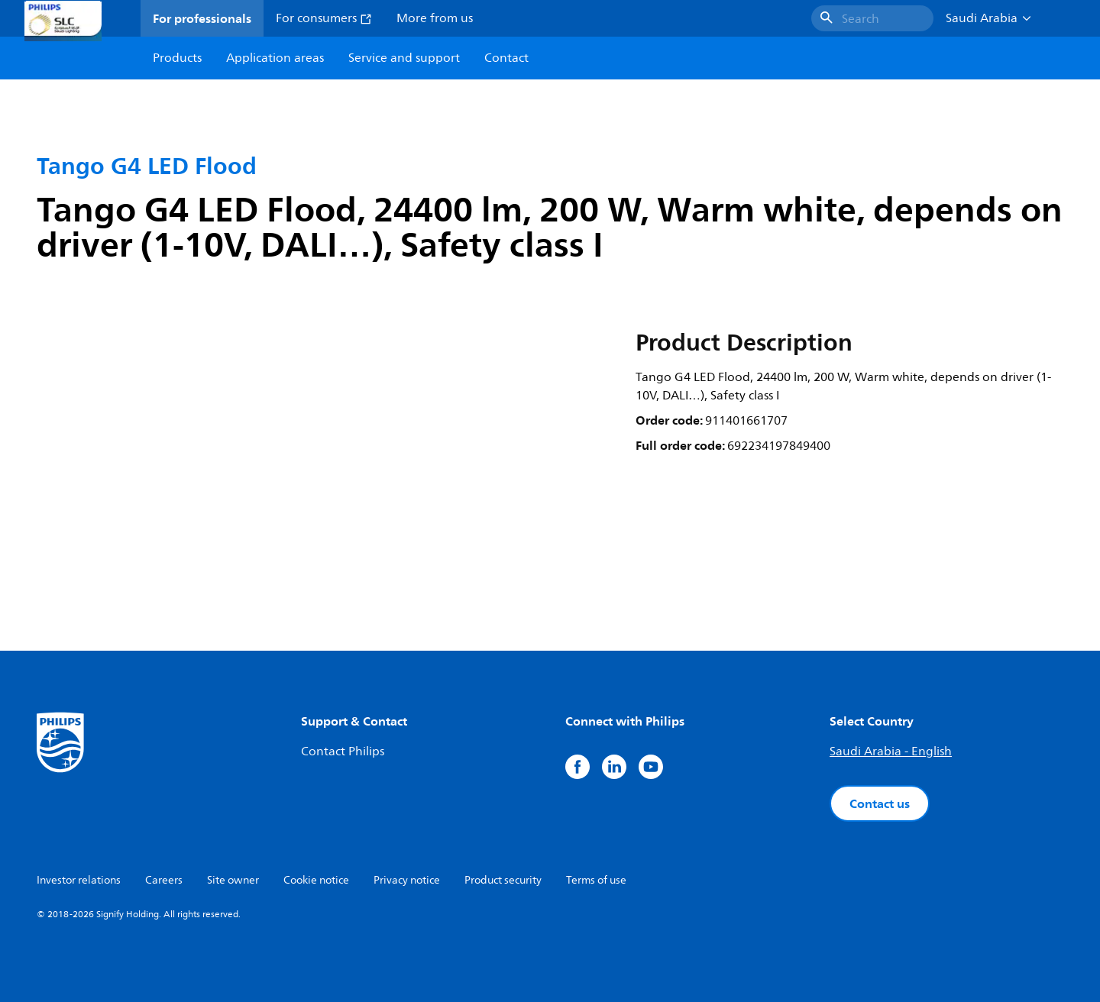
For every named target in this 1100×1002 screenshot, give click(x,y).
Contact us (879, 803)
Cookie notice (316, 880)
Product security (503, 880)
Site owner (233, 880)
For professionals (202, 18)
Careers (164, 880)
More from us (434, 18)
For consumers (324, 18)
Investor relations (79, 880)
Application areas (275, 58)
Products (177, 58)
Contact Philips (342, 751)
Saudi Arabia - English (891, 751)
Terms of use (596, 880)
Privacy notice (407, 880)
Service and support (404, 58)
